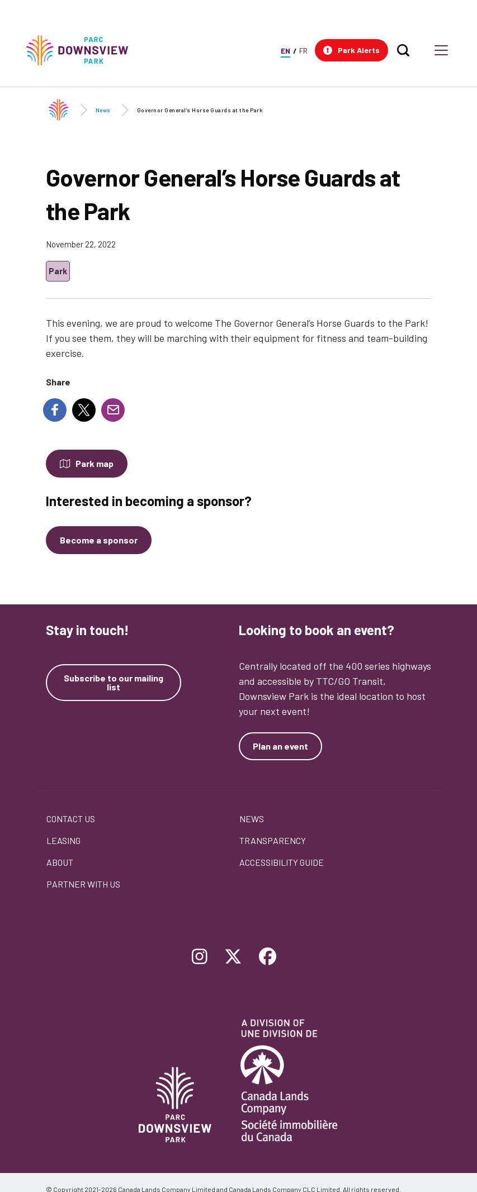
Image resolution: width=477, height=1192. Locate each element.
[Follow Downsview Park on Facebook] (268, 957)
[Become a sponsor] (99, 540)
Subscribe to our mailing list (113, 683)
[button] (351, 50)
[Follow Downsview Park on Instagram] (199, 957)
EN (285, 50)
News (103, 110)
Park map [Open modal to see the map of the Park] (94, 463)
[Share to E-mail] (113, 410)
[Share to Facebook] (55, 410)
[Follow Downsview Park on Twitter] (233, 957)
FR (303, 50)
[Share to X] (84, 410)
